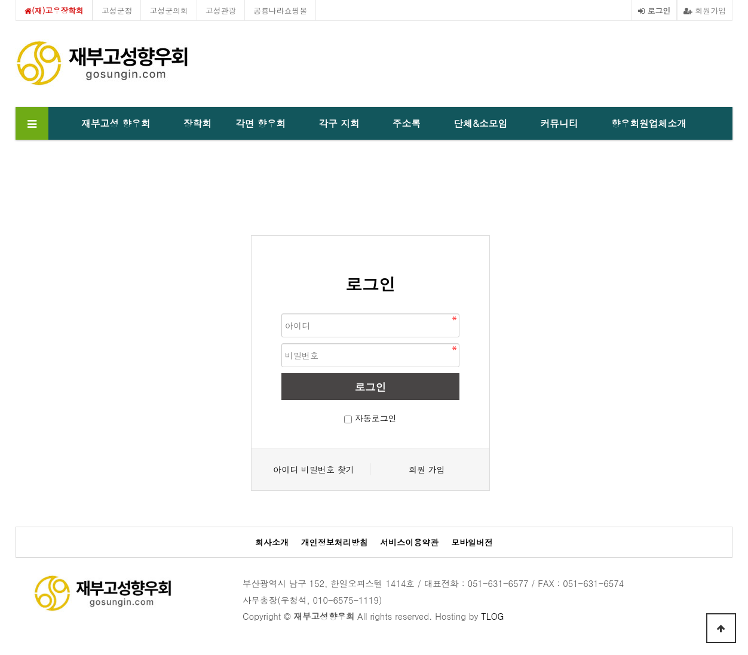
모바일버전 (472, 542)
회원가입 (704, 10)
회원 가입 (427, 469)
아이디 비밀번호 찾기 (313, 469)
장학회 (197, 123)
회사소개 (272, 542)
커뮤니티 (559, 123)
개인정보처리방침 (334, 542)
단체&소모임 (480, 123)
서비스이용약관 (409, 542)
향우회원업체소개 (648, 123)
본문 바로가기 (0, 0)
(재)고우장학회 (54, 10)
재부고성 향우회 (116, 123)
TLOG (492, 616)
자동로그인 (376, 418)
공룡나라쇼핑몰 (280, 10)
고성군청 (117, 10)
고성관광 (221, 10)
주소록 (407, 123)
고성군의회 (168, 10)
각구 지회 (338, 123)
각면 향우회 (260, 123)
